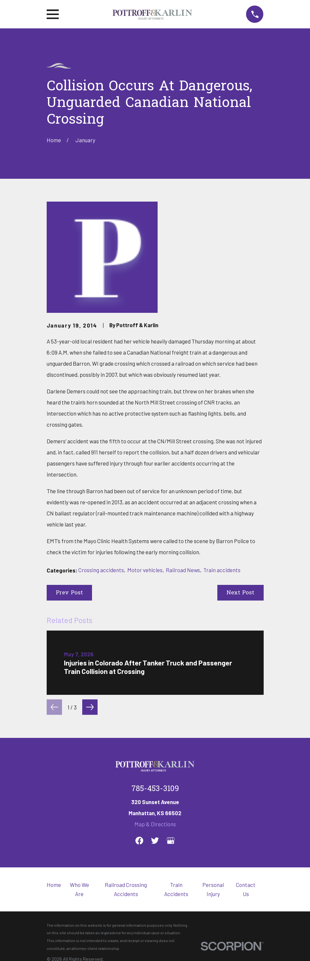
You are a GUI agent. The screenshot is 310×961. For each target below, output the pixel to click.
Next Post (240, 593)
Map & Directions (155, 824)
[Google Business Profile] (171, 841)
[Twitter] (155, 841)
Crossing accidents (101, 570)
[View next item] (90, 707)
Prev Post (69, 593)
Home (54, 884)
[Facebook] (139, 841)
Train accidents (221, 570)
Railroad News (183, 570)
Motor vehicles (145, 570)
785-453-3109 (155, 789)
